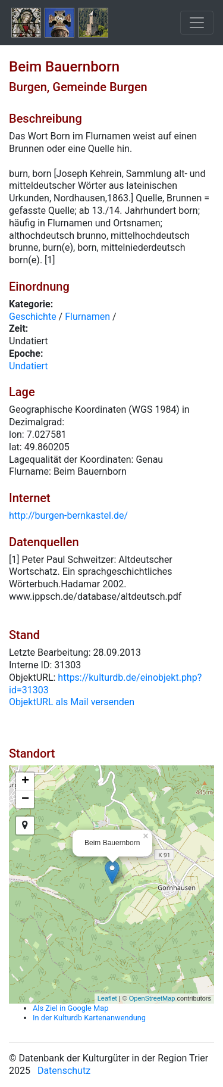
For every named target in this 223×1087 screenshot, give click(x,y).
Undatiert (28, 366)
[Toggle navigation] (196, 23)
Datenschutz (63, 1070)
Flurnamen (87, 316)
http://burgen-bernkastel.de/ (68, 515)
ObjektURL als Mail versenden (71, 702)
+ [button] (25, 781)
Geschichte (32, 316)
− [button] (25, 799)
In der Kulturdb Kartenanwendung (89, 1017)
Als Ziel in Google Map (70, 1008)
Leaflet (107, 998)
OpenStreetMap (152, 998)
